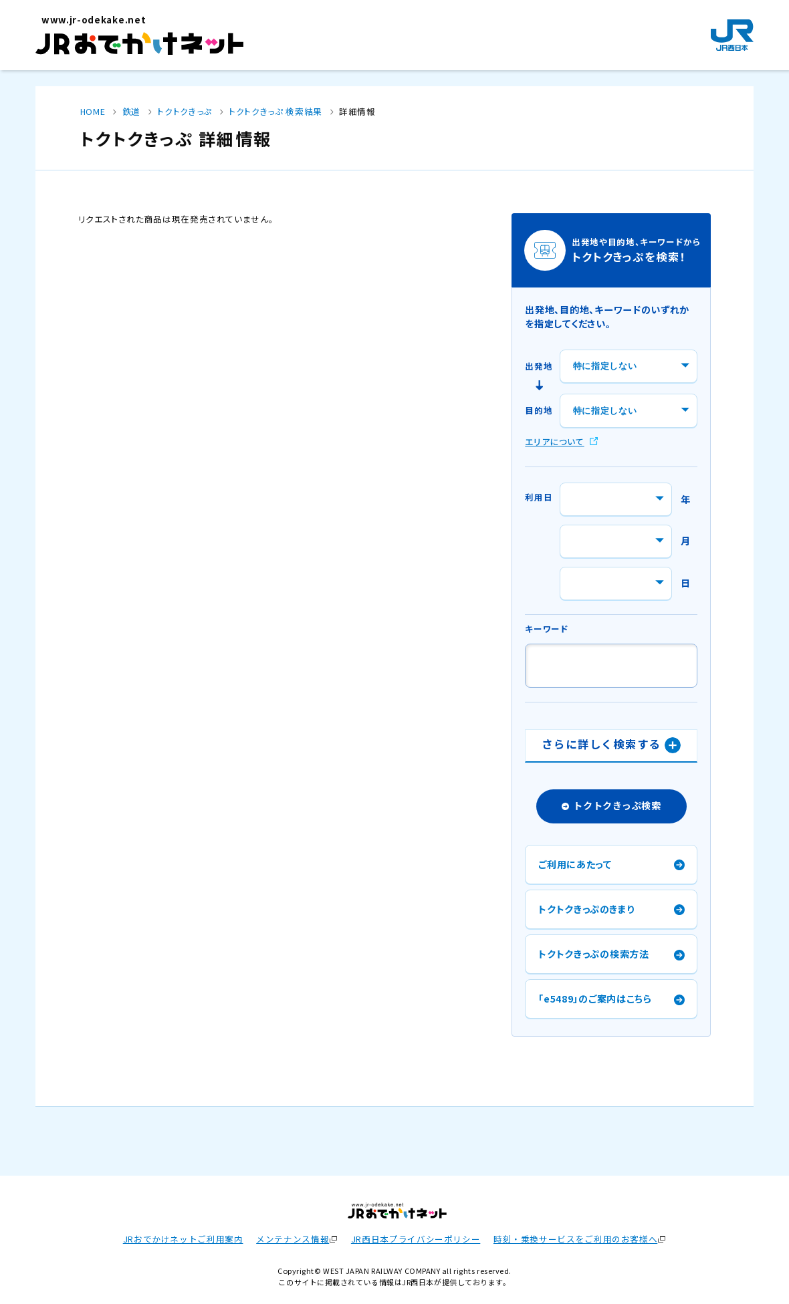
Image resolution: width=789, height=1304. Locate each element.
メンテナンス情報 (292, 1238)
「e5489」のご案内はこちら (595, 998)
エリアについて (554, 441)
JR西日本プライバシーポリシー (415, 1238)
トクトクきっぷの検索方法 (593, 953)
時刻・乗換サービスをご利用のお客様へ (575, 1238)
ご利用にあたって (575, 864)
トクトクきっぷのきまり (586, 909)
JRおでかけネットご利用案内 (183, 1238)
